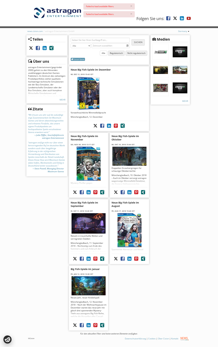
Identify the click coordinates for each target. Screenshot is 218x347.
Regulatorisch (116, 53)
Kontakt (174, 338)
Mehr (62, 99)
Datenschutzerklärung (135, 338)
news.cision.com (35, 31)
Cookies (152, 338)
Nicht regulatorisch (136, 53)
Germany (183, 31)
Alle (103, 53)
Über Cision (163, 338)
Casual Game (77, 59)
